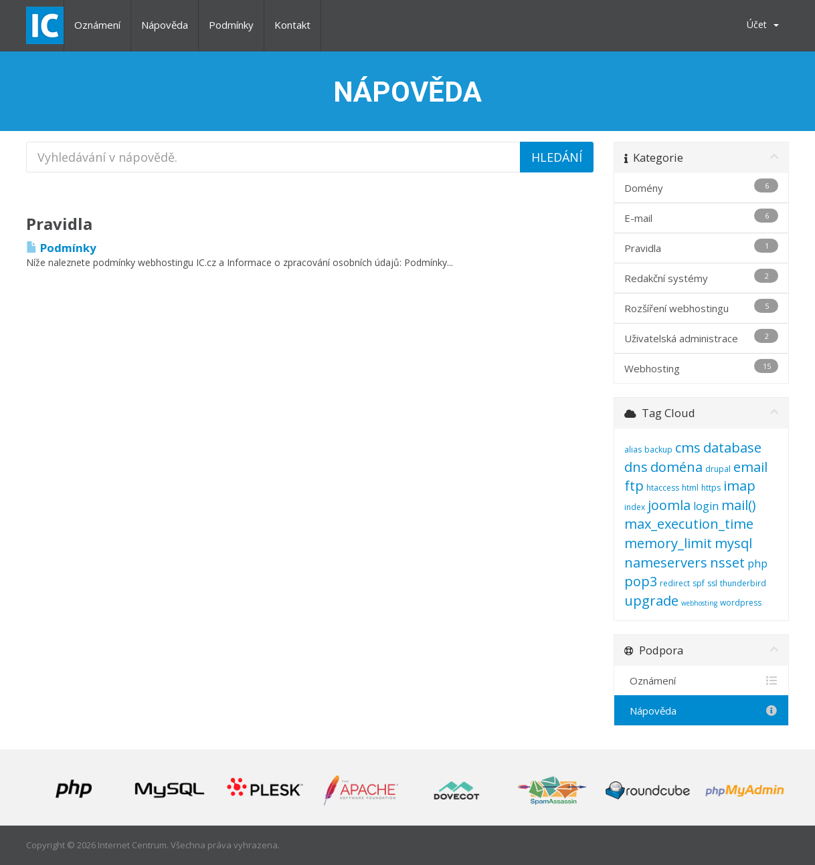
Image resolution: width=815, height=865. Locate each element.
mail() (738, 505)
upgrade (651, 601)
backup (658, 449)
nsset (727, 562)
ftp (634, 486)
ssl (712, 583)
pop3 (640, 581)
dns (636, 467)
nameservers (665, 562)
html (690, 487)
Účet (763, 24)
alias (633, 449)
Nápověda (164, 24)
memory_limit (668, 543)
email (750, 467)
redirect (675, 583)
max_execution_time (688, 524)
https (711, 487)
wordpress (740, 602)
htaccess (662, 487)
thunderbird (743, 583)
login (706, 506)
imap (739, 486)
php (757, 563)
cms (688, 448)
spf (699, 583)
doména (676, 467)
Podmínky (231, 24)
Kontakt (292, 24)
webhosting (699, 603)
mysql (733, 543)
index (634, 507)
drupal (718, 469)
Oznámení (97, 24)
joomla (669, 505)
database (732, 448)
